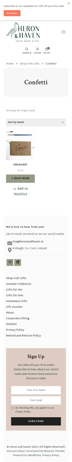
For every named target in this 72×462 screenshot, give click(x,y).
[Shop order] (36, 122)
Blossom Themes (54, 451)
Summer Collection (18, 284)
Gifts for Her (14, 290)
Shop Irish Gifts (16, 278)
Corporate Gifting (17, 318)
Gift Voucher (14, 307)
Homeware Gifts (16, 301)
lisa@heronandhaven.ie (28, 241)
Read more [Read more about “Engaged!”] (22, 178)
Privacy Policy (15, 330)
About (10, 312)
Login (37, 51)
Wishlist (11, 324)
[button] (20, 191)
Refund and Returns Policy (23, 335)
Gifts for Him (14, 295)
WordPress (34, 455)
